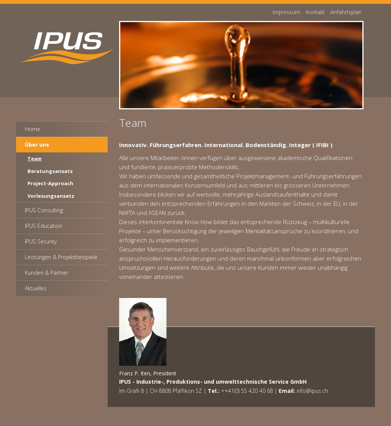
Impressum (286, 13)
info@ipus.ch (312, 390)
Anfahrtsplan (346, 13)
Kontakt (315, 13)
